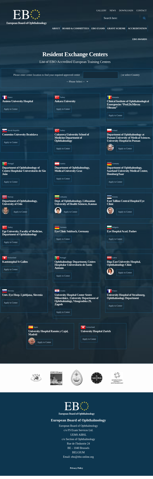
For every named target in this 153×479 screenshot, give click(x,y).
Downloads (126, 10)
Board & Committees (75, 28)
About (56, 28)
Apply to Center (10, 109)
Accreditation (137, 28)
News (113, 10)
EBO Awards (139, 39)
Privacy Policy (76, 468)
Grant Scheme (116, 28)
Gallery (101, 10)
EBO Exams (98, 28)
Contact (141, 10)
